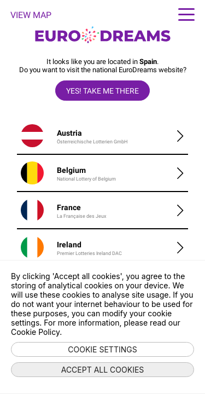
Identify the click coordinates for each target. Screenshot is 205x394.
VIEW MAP (30, 15)
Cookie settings (102, 349)
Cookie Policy (35, 332)
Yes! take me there (102, 90)
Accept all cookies (102, 369)
